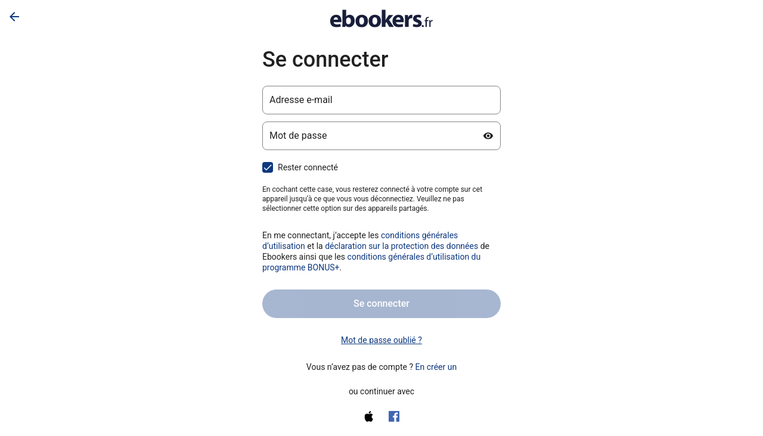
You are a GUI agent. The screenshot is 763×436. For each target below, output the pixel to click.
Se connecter (381, 303)
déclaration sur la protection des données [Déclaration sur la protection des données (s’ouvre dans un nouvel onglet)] (401, 246)
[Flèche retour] (14, 16)
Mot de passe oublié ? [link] (381, 340)
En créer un (436, 367)
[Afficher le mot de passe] (488, 136)
